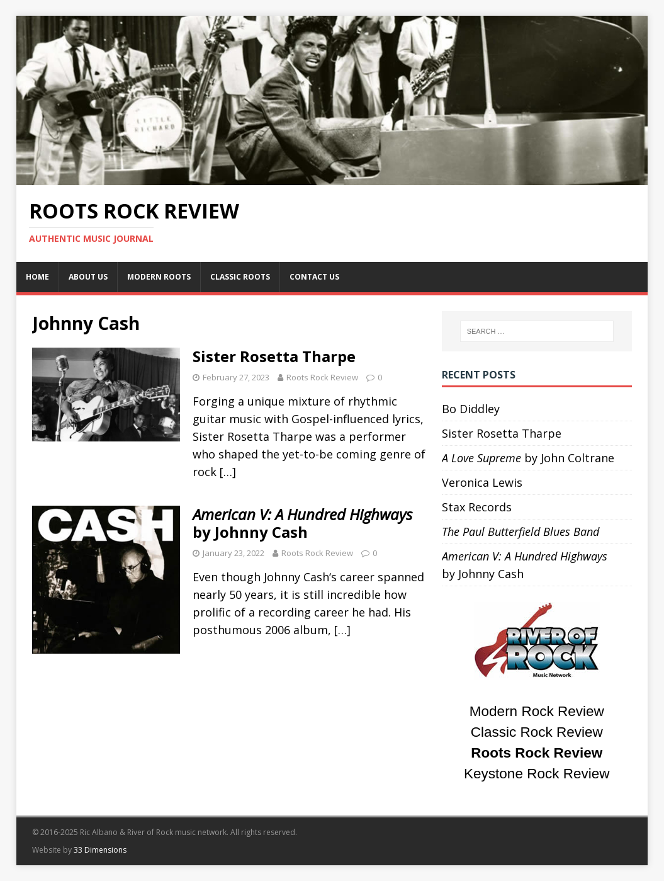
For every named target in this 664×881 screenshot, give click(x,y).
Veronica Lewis (482, 482)
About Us (88, 276)
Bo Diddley (471, 408)
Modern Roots (159, 276)
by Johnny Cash (302, 523)
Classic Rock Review (537, 732)
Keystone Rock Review (536, 774)
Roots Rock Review (322, 377)
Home (37, 276)
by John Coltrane (528, 457)
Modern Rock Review (537, 711)
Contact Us (314, 276)
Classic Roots (240, 276)
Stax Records (477, 506)
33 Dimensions (100, 849)
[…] (228, 471)
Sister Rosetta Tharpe (274, 356)
